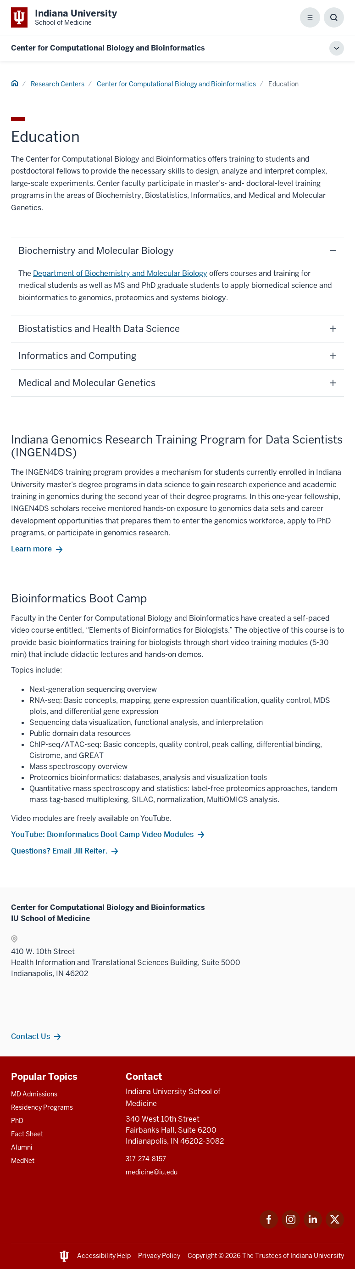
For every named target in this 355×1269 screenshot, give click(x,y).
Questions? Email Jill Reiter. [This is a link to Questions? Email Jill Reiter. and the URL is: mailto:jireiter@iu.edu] (59, 850)
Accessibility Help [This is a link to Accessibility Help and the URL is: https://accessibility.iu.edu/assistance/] (104, 1256)
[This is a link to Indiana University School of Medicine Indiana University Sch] (64, 17)
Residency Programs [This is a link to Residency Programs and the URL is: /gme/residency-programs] (42, 1107)
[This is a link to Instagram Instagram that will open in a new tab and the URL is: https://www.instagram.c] (291, 1226)
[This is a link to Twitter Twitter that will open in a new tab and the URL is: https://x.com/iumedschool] (335, 1226)
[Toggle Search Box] (334, 17)
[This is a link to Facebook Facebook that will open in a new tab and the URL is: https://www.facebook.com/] (269, 1226)
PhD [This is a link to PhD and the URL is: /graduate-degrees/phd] (17, 1121)
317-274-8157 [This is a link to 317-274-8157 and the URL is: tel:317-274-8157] (146, 1159)
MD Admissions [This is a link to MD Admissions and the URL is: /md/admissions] (34, 1094)
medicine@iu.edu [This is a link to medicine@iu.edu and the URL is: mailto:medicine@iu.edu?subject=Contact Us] (152, 1172)
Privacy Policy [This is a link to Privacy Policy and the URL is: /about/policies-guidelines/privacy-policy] (159, 1256)
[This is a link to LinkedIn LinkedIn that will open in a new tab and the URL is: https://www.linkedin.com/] (313, 1226)
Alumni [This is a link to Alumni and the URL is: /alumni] (22, 1147)
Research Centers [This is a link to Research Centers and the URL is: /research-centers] (57, 84)
